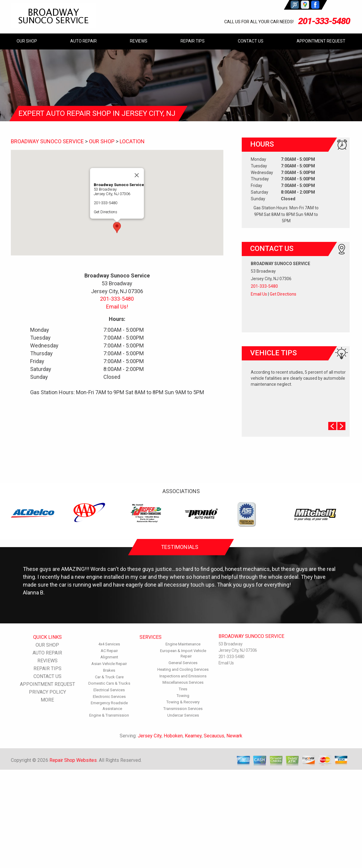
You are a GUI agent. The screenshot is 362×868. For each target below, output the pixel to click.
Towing (183, 695)
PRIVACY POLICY (47, 692)
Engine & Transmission (109, 715)
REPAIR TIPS (193, 41)
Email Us (259, 294)
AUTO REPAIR (83, 41)
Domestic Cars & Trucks (109, 683)
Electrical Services (109, 690)
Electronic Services (109, 696)
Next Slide (341, 426)
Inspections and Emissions (182, 676)
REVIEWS (138, 41)
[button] (117, 227)
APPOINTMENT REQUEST (321, 41)
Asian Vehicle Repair (109, 663)
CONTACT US (250, 41)
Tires (183, 689)
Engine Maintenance (182, 644)
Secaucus (214, 736)
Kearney (193, 736)
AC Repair (109, 650)
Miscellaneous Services (182, 682)
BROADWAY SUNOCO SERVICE (47, 141)
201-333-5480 (324, 21)
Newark (234, 736)
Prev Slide (332, 426)
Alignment (109, 657)
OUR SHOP (27, 41)
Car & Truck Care (109, 677)
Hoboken (173, 736)
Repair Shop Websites (73, 760)
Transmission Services (183, 708)
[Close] (137, 175)
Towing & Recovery (183, 702)
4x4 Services (109, 644)
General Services (182, 663)
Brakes (109, 670)
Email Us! (117, 306)
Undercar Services (183, 715)
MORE (47, 700)
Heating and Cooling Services (183, 669)
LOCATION (132, 141)
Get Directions (105, 212)
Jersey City (150, 736)
